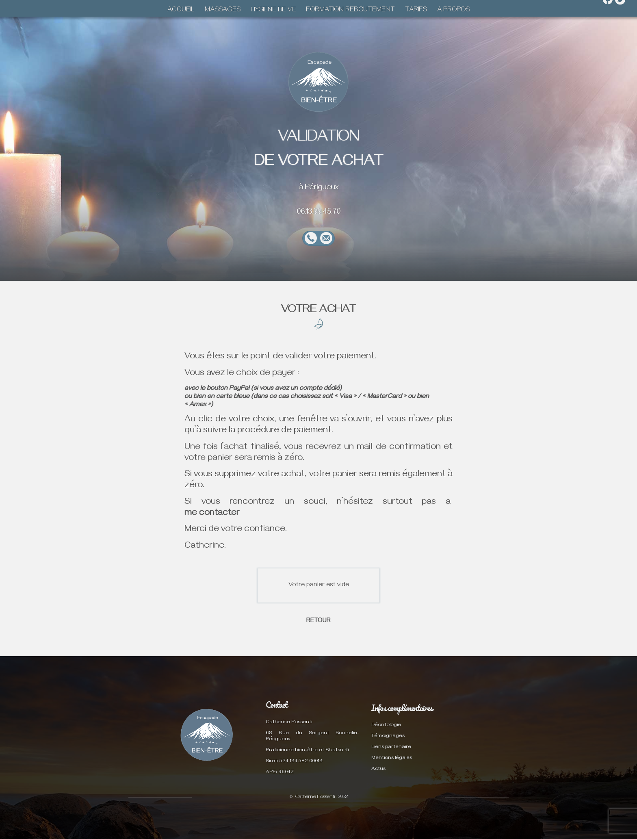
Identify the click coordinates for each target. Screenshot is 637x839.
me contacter (212, 513)
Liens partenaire (391, 747)
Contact (276, 704)
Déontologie (386, 725)
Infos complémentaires (402, 707)
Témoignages (388, 736)
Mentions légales (391, 758)
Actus (378, 769)
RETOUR (318, 621)
